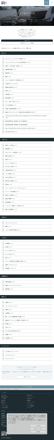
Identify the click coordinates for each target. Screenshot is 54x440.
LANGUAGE (29, 398)
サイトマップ (29, 407)
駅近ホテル (3, 402)
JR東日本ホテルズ (4, 422)
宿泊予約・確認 (4, 396)
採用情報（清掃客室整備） (6, 417)
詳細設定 (38, 431)
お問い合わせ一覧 (27, 376)
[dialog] (27, 423)
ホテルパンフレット (31, 396)
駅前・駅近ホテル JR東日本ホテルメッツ (7, 389)
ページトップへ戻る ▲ (27, 386)
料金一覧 (3, 400)
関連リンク (3, 424)
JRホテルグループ (4, 420)
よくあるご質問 (16, 389)
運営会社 (3, 413)
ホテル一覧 (3, 395)
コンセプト (3, 404)
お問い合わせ (29, 395)
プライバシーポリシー (31, 402)
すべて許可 (38, 426)
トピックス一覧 (4, 405)
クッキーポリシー (30, 404)
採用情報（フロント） (5, 415)
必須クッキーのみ (38, 429)
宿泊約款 (28, 400)
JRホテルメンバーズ (5, 418)
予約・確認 (46, 3)
